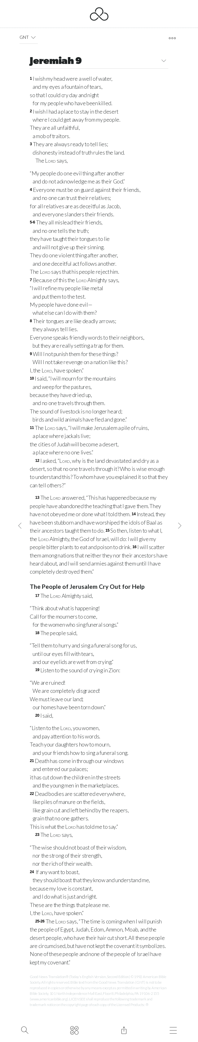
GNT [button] (29, 37)
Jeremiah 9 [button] (99, 61)
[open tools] (172, 38)
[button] (33, 37)
